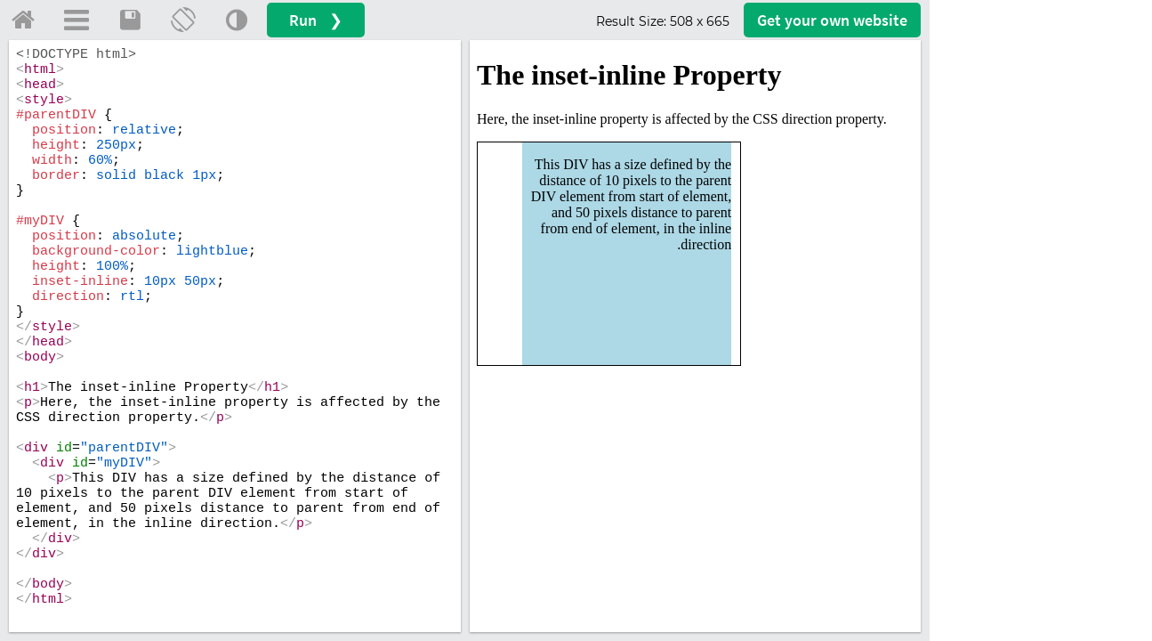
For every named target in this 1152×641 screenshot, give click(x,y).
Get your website (832, 20)
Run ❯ (315, 20)
